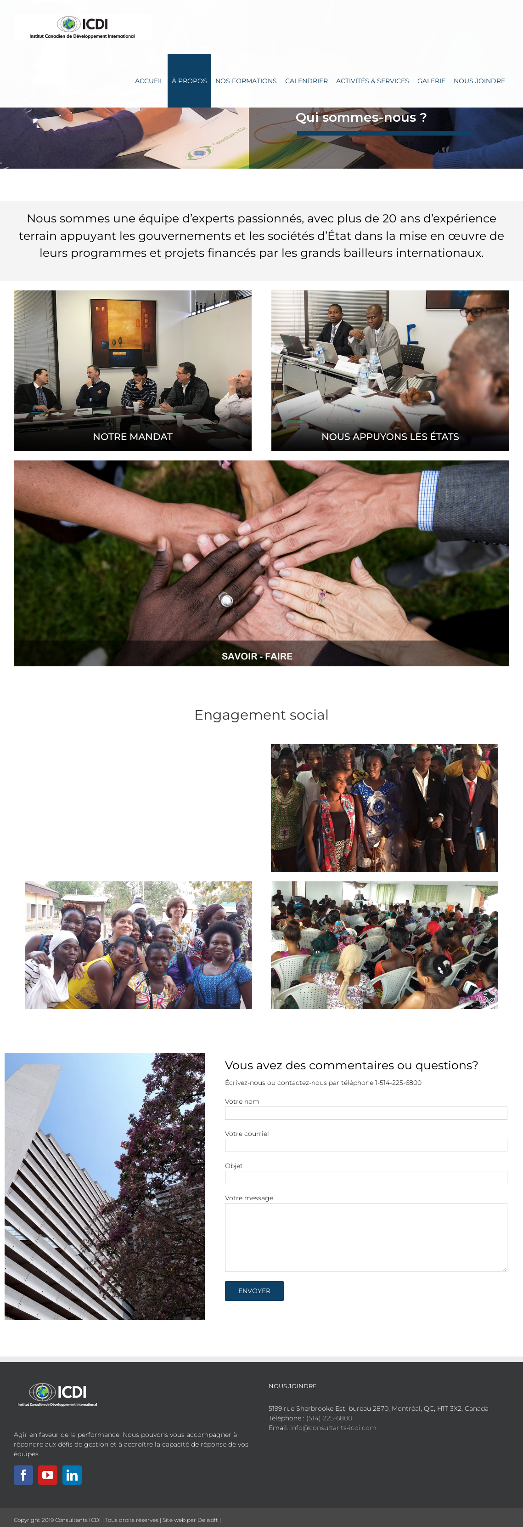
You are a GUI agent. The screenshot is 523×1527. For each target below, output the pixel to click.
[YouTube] (47, 1475)
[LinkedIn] (72, 1475)
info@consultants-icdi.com (333, 1428)
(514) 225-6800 (329, 1418)
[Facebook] (23, 1475)
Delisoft (207, 1519)
